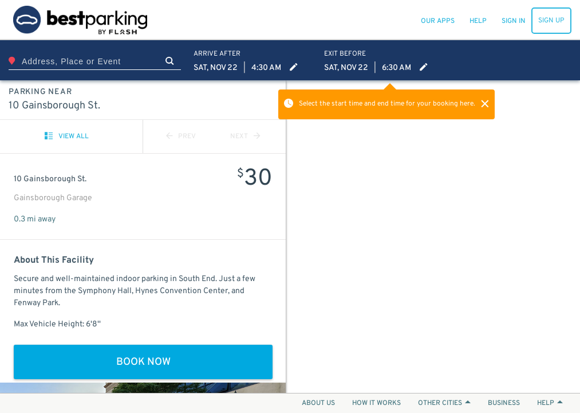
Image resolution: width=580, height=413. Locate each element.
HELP (550, 403)
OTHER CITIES (444, 403)
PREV (181, 136)
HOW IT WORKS (376, 403)
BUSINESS (504, 403)
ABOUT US (318, 403)
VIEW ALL (67, 136)
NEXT (245, 136)
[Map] (433, 236)
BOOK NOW (143, 362)
